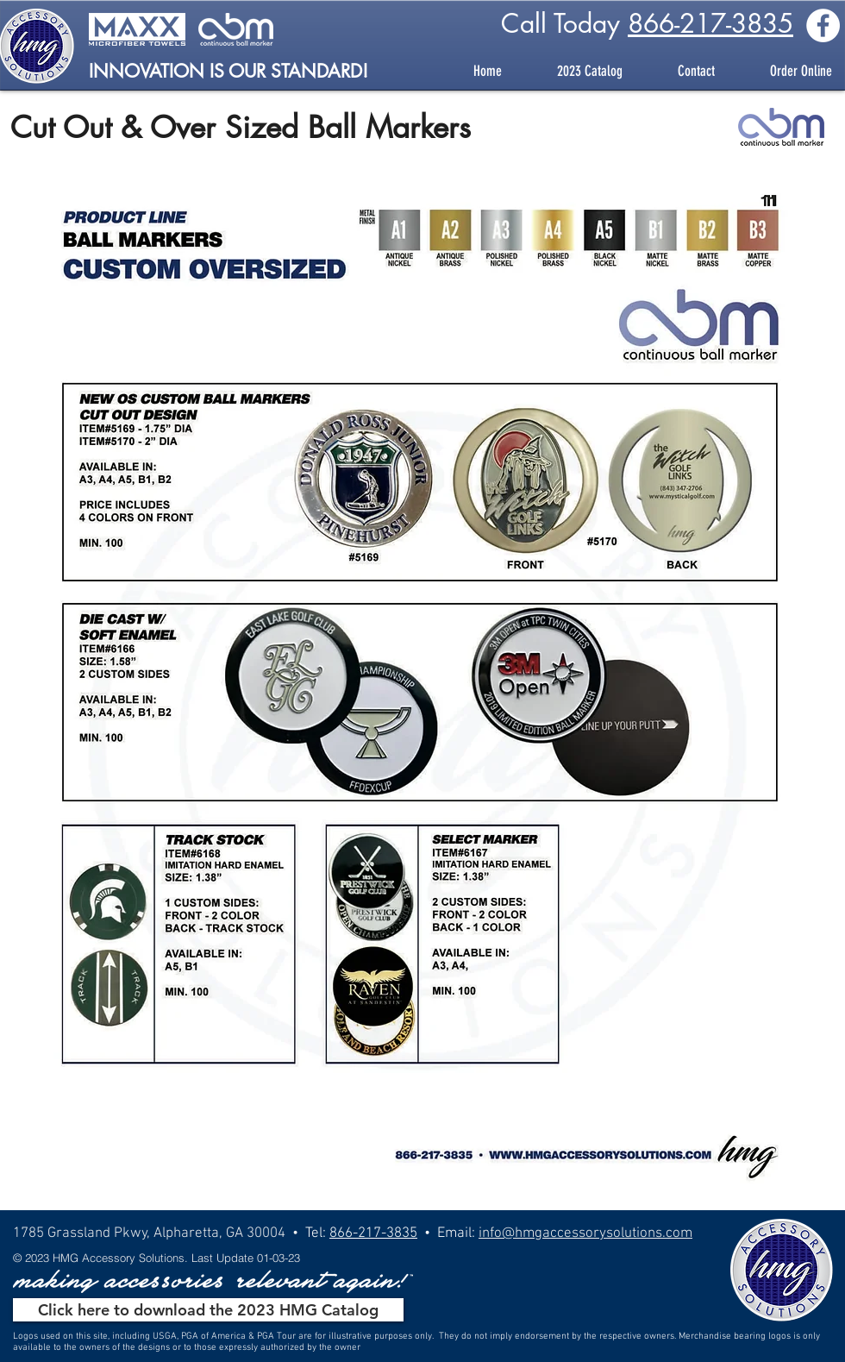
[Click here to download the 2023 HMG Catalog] (208, 1309)
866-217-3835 (710, 23)
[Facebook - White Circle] (823, 25)
